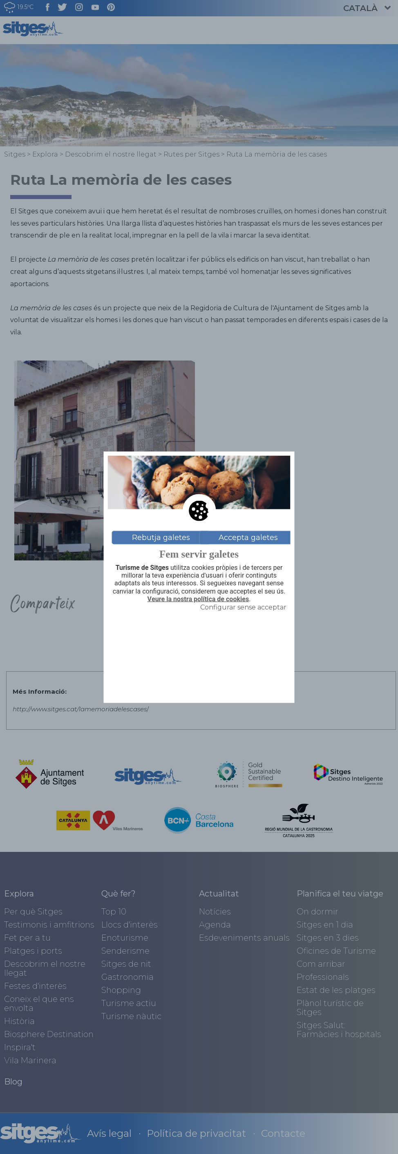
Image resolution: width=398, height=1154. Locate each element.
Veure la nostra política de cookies (198, 599)
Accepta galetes (248, 537)
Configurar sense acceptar (243, 607)
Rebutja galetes (161, 537)
